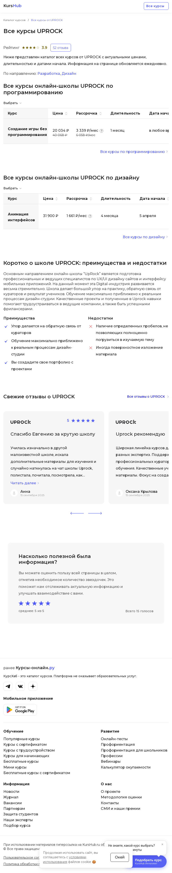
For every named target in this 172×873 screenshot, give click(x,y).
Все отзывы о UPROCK (146, 397)
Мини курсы (15, 767)
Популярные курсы (21, 739)
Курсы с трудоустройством (29, 750)
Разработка (48, 73)
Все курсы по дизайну (144, 237)
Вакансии (12, 803)
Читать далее (23, 483)
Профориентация (118, 744)
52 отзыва (60, 48)
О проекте (110, 791)
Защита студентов (20, 814)
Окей (120, 857)
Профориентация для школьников (134, 750)
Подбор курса (16, 825)
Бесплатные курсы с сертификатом (36, 773)
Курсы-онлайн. (35, 667)
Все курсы (155, 6)
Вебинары (111, 761)
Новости (11, 791)
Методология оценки (121, 797)
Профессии (112, 756)
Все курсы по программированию (132, 152)
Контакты (110, 803)
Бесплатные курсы (21, 761)
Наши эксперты (18, 820)
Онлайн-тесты (114, 739)
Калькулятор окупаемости (126, 767)
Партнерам (14, 808)
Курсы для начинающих (26, 756)
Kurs (12, 6)
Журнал (10, 797)
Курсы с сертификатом (25, 744)
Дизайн (69, 73)
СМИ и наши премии (120, 808)
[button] (77, 513)
